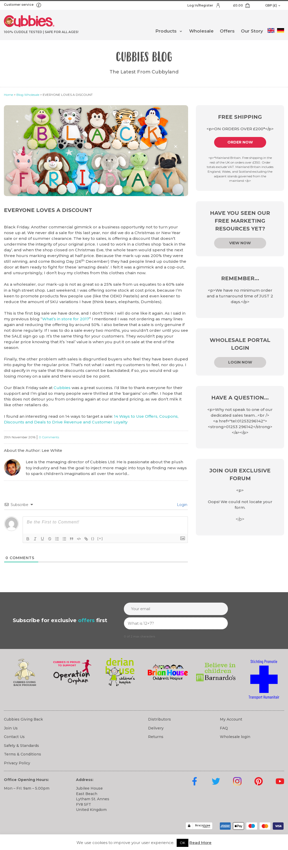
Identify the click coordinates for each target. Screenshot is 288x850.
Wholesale (201, 31)
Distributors (159, 719)
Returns (155, 736)
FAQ (224, 728)
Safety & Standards (21, 745)
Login (181, 504)
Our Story (252, 31)
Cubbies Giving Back (23, 719)
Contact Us (14, 736)
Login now (240, 362)
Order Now (240, 142)
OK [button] (182, 843)
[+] (100, 538)
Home (8, 95)
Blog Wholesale (27, 95)
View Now (240, 243)
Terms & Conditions (22, 754)
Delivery (156, 728)
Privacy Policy (17, 763)
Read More (200, 842)
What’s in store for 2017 (65, 318)
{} (93, 538)
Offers (227, 31)
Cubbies (62, 387)
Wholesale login (235, 736)
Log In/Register (200, 5)
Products (166, 31)
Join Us (11, 728)
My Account (231, 719)
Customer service (19, 5)
